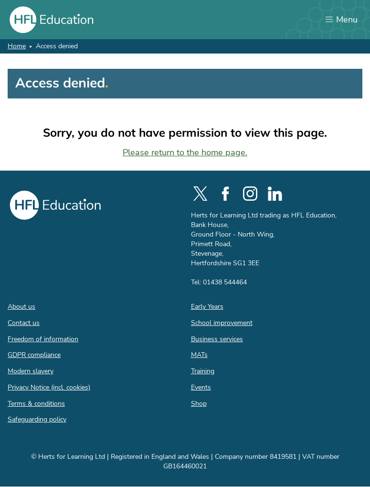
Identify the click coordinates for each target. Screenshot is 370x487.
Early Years (207, 306)
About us (21, 306)
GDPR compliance (34, 354)
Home (17, 46)
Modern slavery (30, 371)
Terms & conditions (36, 403)
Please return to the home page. (185, 152)
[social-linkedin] (275, 193)
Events (201, 387)
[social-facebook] (225, 193)
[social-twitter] (200, 193)
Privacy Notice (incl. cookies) (49, 387)
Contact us (24, 322)
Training (202, 371)
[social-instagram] (250, 193)
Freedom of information (43, 339)
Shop (199, 403)
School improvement (222, 322)
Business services (217, 339)
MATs (199, 354)
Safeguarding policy (37, 419)
